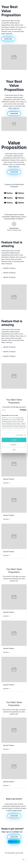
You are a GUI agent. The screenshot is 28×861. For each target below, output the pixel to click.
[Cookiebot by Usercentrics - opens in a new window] (20, 410)
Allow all (14, 439)
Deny (14, 449)
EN (23, 859)
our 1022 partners (11, 417)
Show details (19, 435)
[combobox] (24, 859)
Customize (14, 444)
